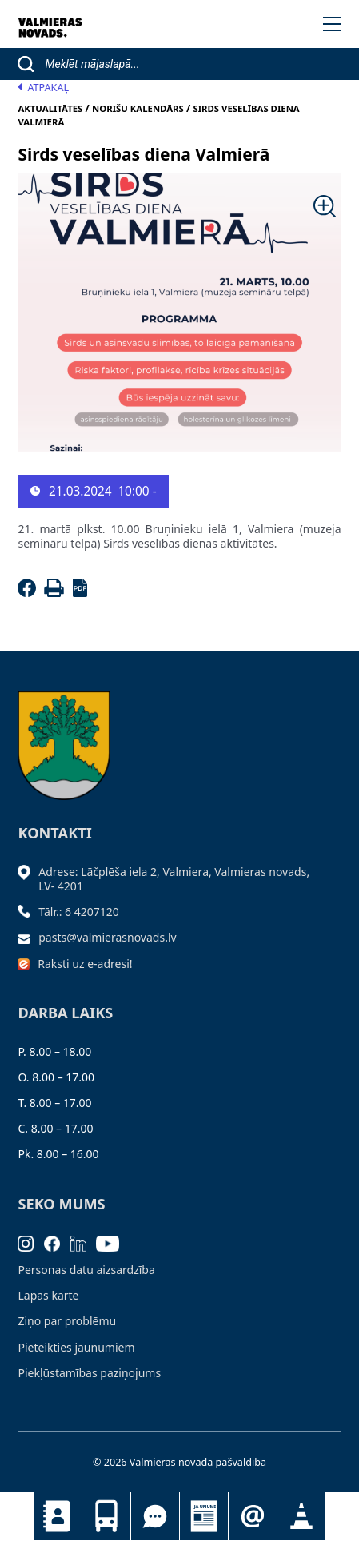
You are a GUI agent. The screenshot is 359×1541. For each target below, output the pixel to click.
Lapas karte (48, 1295)
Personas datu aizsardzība (86, 1269)
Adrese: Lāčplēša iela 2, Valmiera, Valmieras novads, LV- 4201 (173, 879)
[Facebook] (29, 592)
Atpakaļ (43, 87)
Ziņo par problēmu (67, 1320)
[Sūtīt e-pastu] (28, 937)
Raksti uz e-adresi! (85, 963)
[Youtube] (113, 1242)
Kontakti (58, 1516)
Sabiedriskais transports (106, 1516)
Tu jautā (155, 1516)
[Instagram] (31, 1242)
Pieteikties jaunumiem (253, 1516)
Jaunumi (204, 1516)
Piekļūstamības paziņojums (89, 1372)
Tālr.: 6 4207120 (78, 911)
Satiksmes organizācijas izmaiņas (301, 1516)
